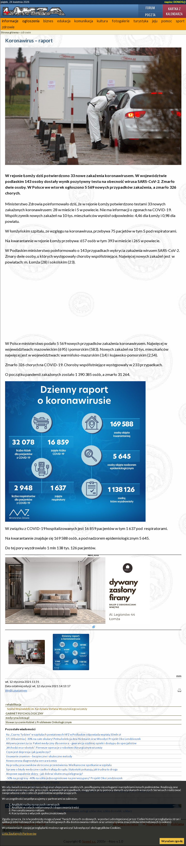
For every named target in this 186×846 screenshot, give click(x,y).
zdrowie (8, 27)
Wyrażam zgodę (172, 841)
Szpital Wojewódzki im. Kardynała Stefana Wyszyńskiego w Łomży (47, 708)
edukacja (63, 21)
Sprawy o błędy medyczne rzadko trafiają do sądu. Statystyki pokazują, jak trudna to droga (61, 769)
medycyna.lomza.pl (17, 717)
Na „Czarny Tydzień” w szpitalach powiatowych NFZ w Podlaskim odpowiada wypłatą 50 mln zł (63, 734)
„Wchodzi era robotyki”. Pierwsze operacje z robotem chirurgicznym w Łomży (54, 747)
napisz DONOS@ (175, 1)
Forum (150, 7)
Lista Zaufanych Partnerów (19, 833)
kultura (102, 21)
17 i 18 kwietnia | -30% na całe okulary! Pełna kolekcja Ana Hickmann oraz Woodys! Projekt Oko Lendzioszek (73, 738)
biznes (48, 21)
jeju (154, 21)
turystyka (140, 21)
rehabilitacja (13, 704)
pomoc (166, 21)
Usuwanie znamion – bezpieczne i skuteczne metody (39, 756)
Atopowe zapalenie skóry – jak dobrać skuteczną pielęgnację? (44, 773)
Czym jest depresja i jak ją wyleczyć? (28, 751)
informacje (10, 21)
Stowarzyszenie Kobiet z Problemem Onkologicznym (39, 722)
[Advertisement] (93, 303)
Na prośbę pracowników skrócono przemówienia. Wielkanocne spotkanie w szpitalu (59, 765)
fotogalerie (121, 21)
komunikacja (83, 21)
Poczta (150, 14)
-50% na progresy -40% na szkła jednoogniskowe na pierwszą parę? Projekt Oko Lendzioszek (64, 778)
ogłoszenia (30, 21)
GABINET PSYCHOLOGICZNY (24, 713)
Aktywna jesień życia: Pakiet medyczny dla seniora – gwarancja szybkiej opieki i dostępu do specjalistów (71, 743)
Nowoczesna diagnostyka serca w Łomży (31, 760)
